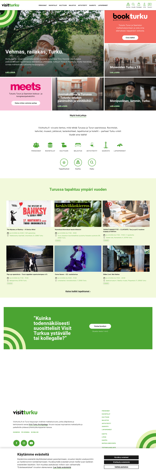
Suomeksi (16, 432)
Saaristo (106, 146)
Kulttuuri (64, 146)
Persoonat (36, 146)
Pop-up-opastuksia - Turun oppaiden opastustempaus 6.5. (27, 274)
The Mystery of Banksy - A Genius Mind (21, 229)
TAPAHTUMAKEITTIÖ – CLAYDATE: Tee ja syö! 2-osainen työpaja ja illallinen (123, 230)
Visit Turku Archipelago (38, 424)
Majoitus (78, 146)
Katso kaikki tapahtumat (77, 291)
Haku (92, 164)
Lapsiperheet (120, 146)
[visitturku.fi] (25, 414)
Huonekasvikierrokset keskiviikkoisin (68, 229)
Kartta (78, 164)
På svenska (25, 432)
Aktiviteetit (92, 146)
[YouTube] (31, 443)
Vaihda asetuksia (121, 467)
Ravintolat (50, 146)
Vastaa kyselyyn (100, 326)
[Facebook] (16, 443)
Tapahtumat (64, 164)
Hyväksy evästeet (121, 457)
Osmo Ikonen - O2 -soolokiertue (66, 274)
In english (34, 432)
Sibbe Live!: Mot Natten (111, 274)
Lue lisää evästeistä (62, 467)
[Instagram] (24, 443)
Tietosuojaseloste (109, 447)
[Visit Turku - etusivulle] (10, 4)
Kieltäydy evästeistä (121, 462)
